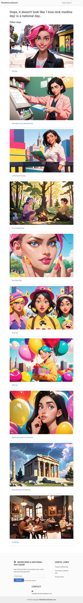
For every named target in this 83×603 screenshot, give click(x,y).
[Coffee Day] (41, 520)
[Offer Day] (41, 363)
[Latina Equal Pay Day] (41, 154)
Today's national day (61, 567)
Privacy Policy (59, 577)
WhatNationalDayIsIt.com (47, 600)
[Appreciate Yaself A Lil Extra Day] (41, 416)
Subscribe (19, 580)
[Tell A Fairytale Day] (41, 206)
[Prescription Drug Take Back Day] (41, 102)
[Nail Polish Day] (41, 259)
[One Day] (41, 49)
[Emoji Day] (41, 311)
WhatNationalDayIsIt (9, 3)
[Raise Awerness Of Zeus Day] (41, 468)
